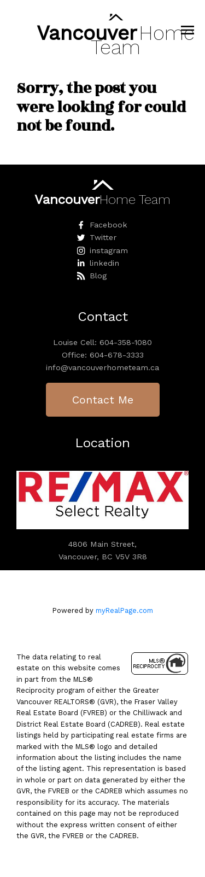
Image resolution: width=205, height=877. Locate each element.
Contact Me (102, 399)
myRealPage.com (124, 610)
